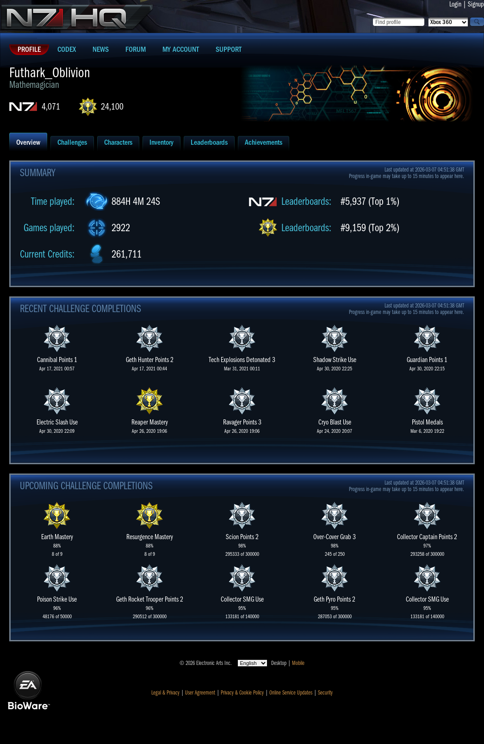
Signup (476, 4)
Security (325, 692)
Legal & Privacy (165, 692)
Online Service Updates (290, 692)
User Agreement (200, 692)
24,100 (112, 106)
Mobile (298, 663)
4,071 (51, 106)
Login (455, 4)
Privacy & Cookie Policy (242, 692)
